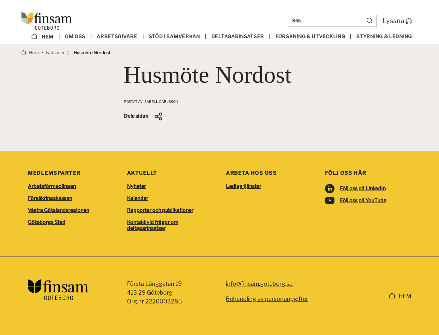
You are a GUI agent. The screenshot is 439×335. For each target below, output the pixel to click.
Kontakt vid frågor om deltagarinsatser (152, 225)
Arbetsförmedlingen (52, 186)
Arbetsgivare (117, 36)
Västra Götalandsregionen (58, 210)
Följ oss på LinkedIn (363, 188)
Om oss (75, 36)
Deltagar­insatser (237, 36)
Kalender (137, 198)
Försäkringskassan (50, 198)
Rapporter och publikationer (160, 210)
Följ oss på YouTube (363, 200)
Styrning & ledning (384, 36)
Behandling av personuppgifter (267, 299)
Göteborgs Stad (46, 222)
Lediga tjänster (243, 186)
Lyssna (397, 21)
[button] (143, 116)
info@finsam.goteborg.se (260, 283)
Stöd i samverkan (174, 36)
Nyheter (136, 186)
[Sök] (369, 20)
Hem (42, 36)
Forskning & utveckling (310, 36)
